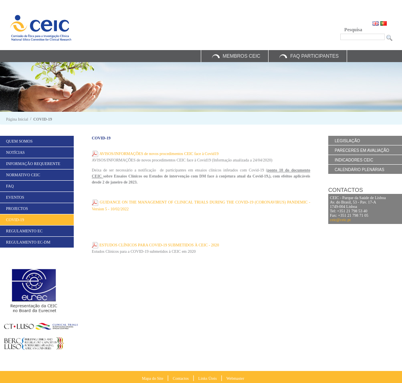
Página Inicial (17, 119)
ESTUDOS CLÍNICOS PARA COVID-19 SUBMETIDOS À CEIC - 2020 (159, 245)
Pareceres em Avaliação (362, 150)
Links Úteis (207, 378)
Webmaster (235, 378)
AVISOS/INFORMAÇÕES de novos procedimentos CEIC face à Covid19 (158, 153)
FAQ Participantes (314, 56)
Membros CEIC (241, 56)
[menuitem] (37, 141)
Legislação (347, 141)
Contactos (181, 378)
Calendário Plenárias (359, 169)
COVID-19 (42, 119)
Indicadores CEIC (354, 160)
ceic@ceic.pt (340, 220)
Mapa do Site (152, 378)
